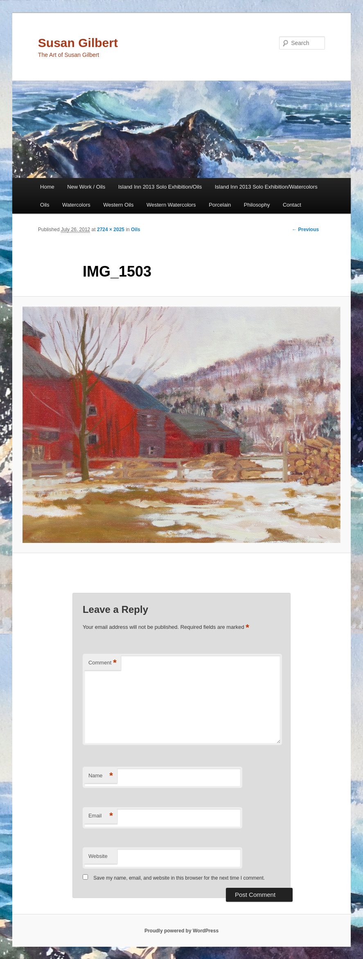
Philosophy (257, 205)
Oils (44, 205)
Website (98, 856)
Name (100, 776)
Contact (292, 205)
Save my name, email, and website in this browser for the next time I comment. (179, 878)
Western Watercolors (171, 205)
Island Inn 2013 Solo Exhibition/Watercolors (266, 187)
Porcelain (220, 205)
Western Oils (118, 205)
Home (47, 187)
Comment (102, 663)
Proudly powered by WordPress (181, 931)
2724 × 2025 (110, 229)
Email (100, 816)
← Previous (305, 229)
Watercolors (76, 205)
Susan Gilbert (78, 43)
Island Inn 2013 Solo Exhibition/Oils (160, 187)
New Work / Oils (86, 187)
